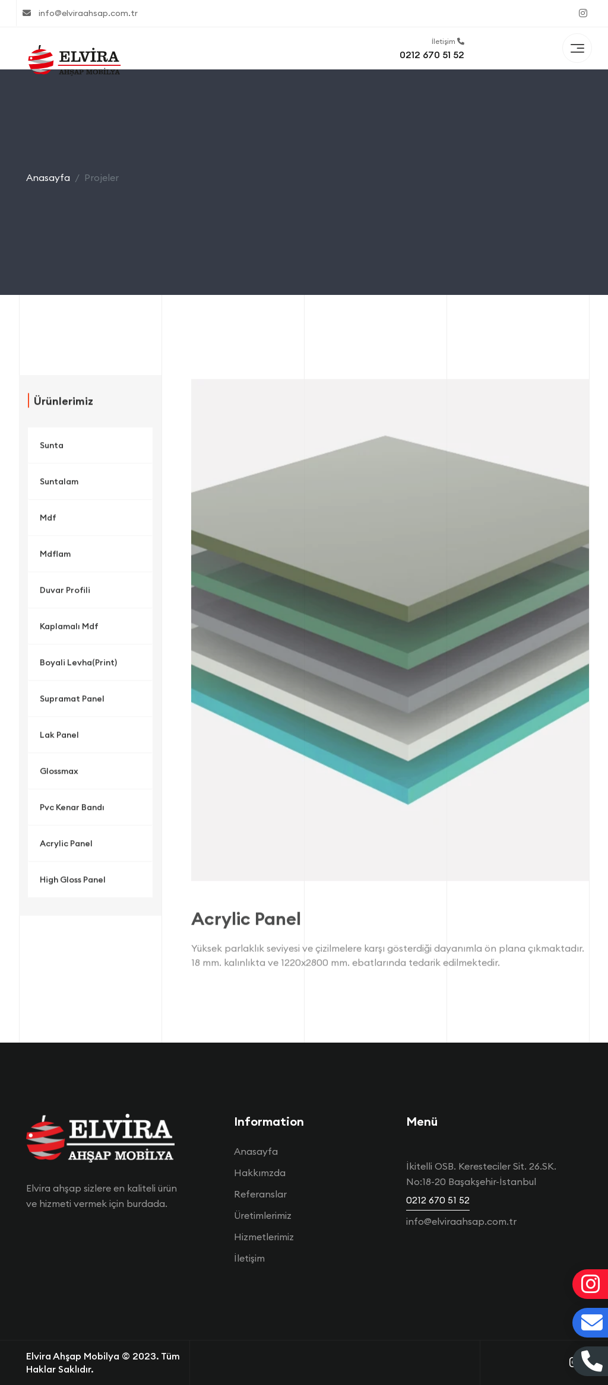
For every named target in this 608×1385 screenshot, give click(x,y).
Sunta (52, 449)
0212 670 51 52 (432, 55)
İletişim (249, 1258)
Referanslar (260, 1194)
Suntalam (59, 485)
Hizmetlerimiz (264, 1237)
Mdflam (55, 557)
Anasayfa (48, 177)
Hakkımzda (260, 1172)
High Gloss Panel (73, 883)
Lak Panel (59, 738)
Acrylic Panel (66, 847)
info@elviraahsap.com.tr (80, 13)
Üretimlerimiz (263, 1215)
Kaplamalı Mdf (69, 630)
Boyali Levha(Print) (78, 666)
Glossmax (59, 775)
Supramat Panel (72, 702)
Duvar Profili (65, 594)
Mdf (48, 521)
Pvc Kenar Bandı (72, 811)
